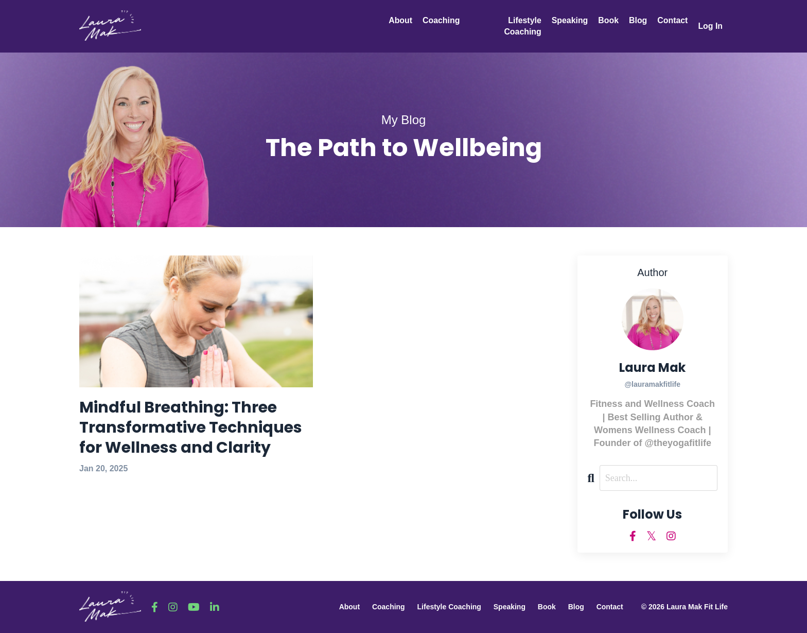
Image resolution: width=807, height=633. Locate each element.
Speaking (569, 20)
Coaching (441, 20)
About (400, 20)
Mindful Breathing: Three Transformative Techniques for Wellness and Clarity (190, 428)
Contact (672, 20)
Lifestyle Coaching (521, 26)
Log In (710, 26)
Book (608, 20)
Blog (637, 20)
